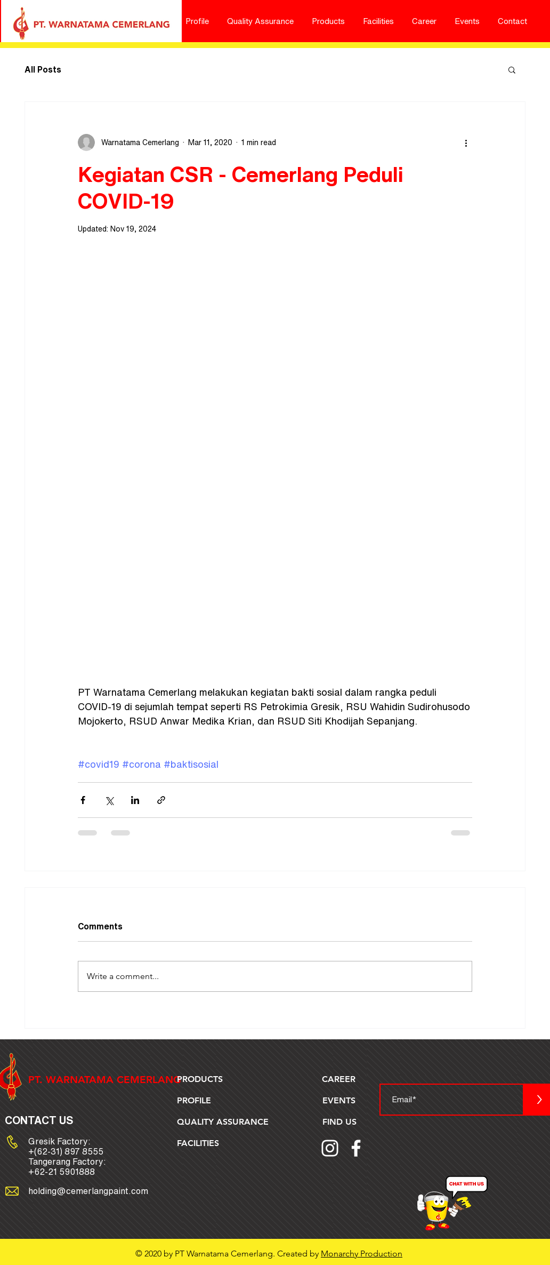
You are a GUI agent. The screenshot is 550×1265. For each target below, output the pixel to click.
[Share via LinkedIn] (135, 800)
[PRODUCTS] (201, 1079)
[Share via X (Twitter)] (109, 800)
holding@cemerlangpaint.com (88, 1191)
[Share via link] (161, 800)
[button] (512, 69)
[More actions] (465, 142)
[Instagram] (330, 1148)
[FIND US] (340, 1122)
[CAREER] (340, 1079)
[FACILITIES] (200, 1143)
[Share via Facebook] (83, 800)
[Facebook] (356, 1148)
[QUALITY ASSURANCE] (224, 1122)
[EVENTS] (339, 1100)
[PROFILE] (195, 1100)
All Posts (43, 69)
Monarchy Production (361, 1253)
